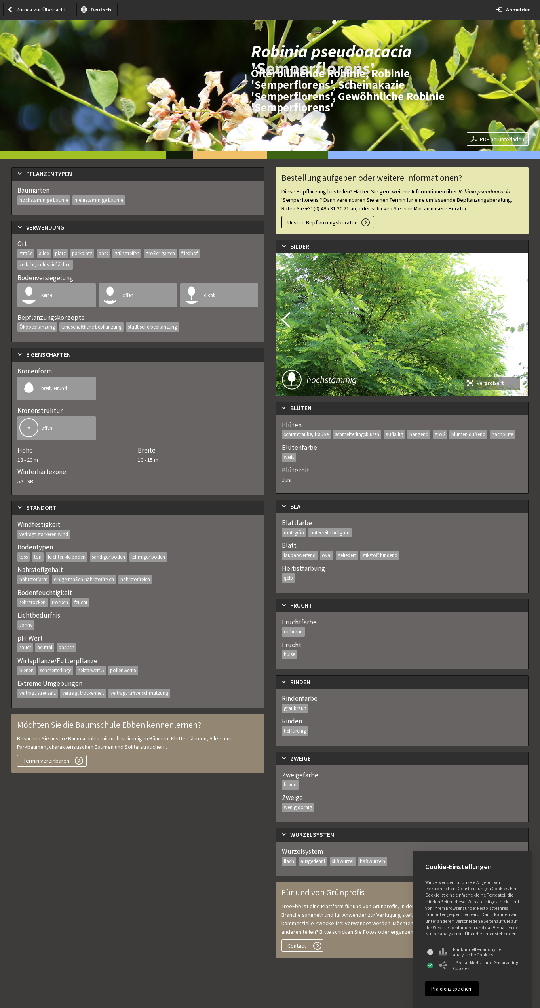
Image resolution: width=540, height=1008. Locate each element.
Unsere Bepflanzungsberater (322, 222)
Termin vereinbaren (46, 760)
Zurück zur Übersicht (41, 9)
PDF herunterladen (502, 139)
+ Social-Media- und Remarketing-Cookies (479, 965)
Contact (296, 945)
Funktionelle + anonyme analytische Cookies (470, 952)
